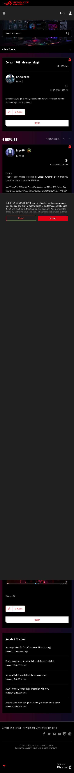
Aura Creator (10, 49)
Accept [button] (52, 218)
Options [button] (70, 50)
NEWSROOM (29, 728)
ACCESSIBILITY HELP (47, 728)
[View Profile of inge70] (20, 150)
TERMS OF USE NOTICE (29, 745)
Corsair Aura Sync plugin (48, 177)
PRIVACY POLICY (46, 745)
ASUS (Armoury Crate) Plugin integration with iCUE (27, 689)
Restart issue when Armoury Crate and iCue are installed (29, 661)
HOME (18, 728)
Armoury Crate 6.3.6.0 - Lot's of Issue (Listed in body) (28, 647)
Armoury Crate (12, 651)
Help (62, 13)
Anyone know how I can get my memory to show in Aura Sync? (32, 702)
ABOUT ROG (8, 728)
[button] (9, 112)
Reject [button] (21, 218)
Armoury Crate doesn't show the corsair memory (26, 675)
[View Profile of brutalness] (22, 77)
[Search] (37, 33)
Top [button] (4, 765)
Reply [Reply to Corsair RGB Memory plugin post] (37, 123)
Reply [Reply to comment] (37, 619)
